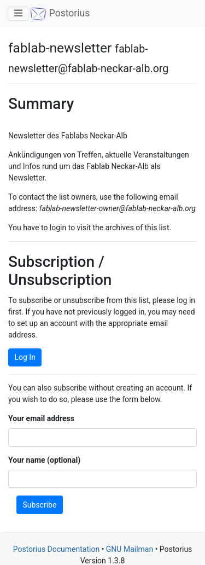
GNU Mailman (129, 549)
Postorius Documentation (56, 549)
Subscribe (40, 504)
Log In (25, 357)
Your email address (41, 418)
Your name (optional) (44, 460)
